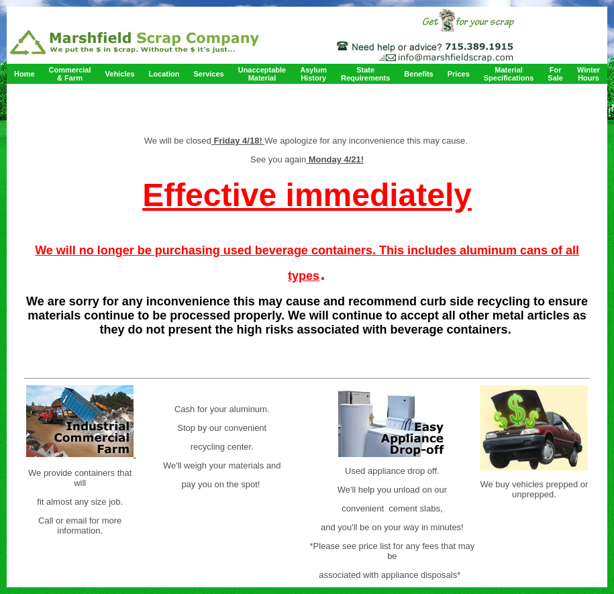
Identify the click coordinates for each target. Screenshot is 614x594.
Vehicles (120, 74)
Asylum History (313, 74)
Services (208, 74)
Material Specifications (509, 74)
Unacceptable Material (262, 74)
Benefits (418, 74)
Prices (459, 74)
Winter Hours (588, 74)
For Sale (555, 74)
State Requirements (365, 74)
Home (24, 74)
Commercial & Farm (70, 74)
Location (164, 74)
